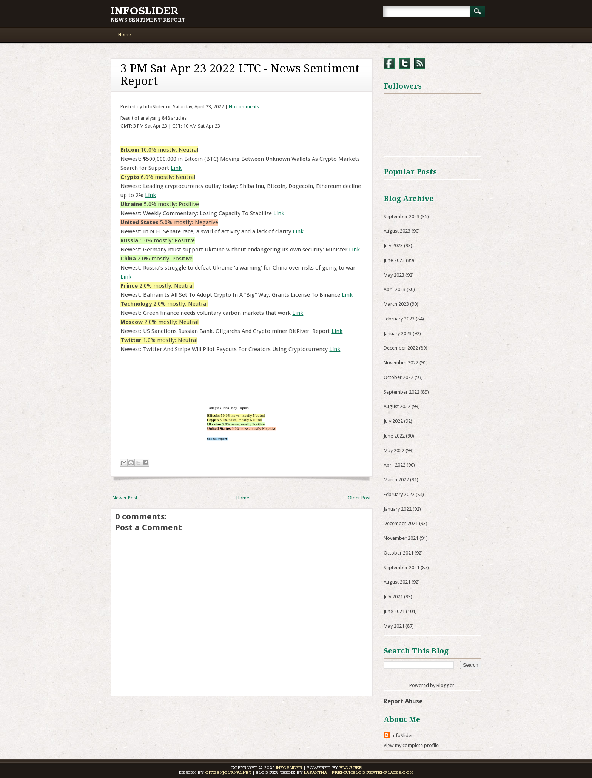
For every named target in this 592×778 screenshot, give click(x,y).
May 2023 (394, 275)
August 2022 (397, 406)
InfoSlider (145, 11)
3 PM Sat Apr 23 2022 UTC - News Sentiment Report (239, 75)
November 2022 (401, 362)
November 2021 (401, 538)
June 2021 (394, 611)
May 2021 (394, 626)
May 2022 (394, 450)
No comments (244, 106)
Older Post (359, 498)
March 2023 (396, 304)
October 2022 (398, 377)
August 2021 (397, 582)
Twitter (404, 63)
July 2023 (393, 245)
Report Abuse (403, 701)
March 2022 (396, 479)
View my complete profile (411, 745)
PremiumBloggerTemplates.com (372, 772)
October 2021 (398, 553)
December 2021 (401, 523)
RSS (420, 63)
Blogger (445, 685)
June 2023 (394, 260)
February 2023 (399, 319)
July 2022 (393, 421)
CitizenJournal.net (228, 772)
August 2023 (397, 231)
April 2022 (394, 465)
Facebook (389, 63)
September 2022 (401, 392)
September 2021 (401, 567)
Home (124, 34)
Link (176, 168)
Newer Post (125, 498)
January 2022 (398, 509)
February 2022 (399, 494)
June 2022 (394, 436)
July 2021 (393, 596)
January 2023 (398, 333)
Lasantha (315, 772)
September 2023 (401, 216)
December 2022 (401, 348)
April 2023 (394, 289)
